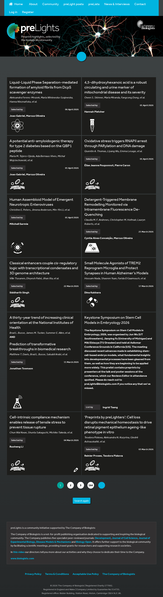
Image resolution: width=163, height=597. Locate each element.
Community (50, 4)
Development (103, 536)
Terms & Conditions (57, 572)
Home (16, 4)
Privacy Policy (33, 572)
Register (28, 12)
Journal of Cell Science (125, 536)
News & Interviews (117, 4)
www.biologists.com (22, 556)
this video (19, 550)
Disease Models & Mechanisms (53, 539)
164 (93, 483)
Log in (13, 12)
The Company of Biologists (118, 572)
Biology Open (83, 539)
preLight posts (74, 4)
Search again (81, 498)
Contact (140, 4)
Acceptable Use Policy (86, 572)
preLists (93, 4)
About (33, 4)
